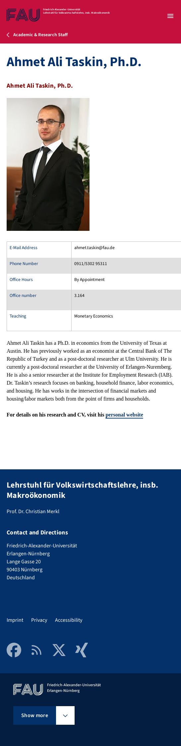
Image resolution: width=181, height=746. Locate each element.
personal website (124, 415)
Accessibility (68, 620)
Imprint (15, 620)
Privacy (39, 620)
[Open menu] (170, 16)
